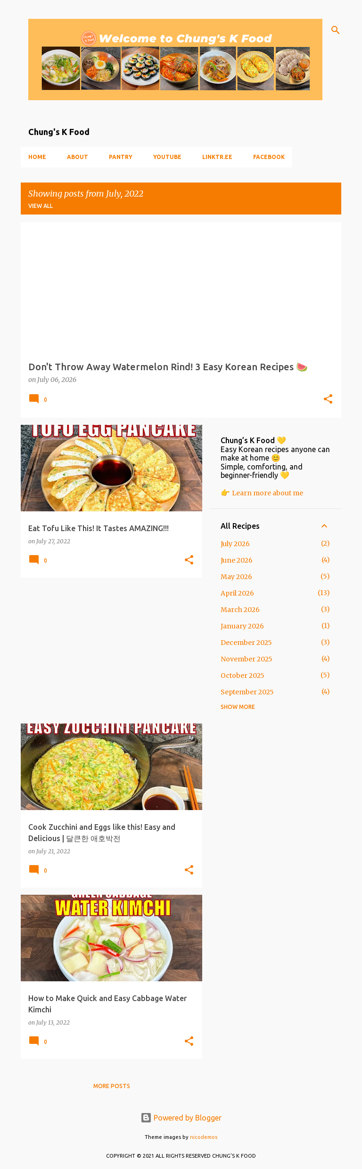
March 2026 (240, 609)
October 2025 (242, 675)
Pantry (120, 157)
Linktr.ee (217, 157)
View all (40, 206)
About (77, 157)
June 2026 (237, 560)
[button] (328, 399)
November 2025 (246, 659)
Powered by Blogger (181, 1117)
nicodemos (203, 1137)
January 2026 (242, 626)
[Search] (335, 30)
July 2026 (235, 544)
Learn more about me (267, 493)
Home (37, 157)
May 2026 (236, 577)
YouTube (167, 157)
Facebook (269, 157)
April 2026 (237, 593)
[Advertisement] (108, 650)
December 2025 (246, 642)
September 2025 (247, 692)
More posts (111, 1086)
